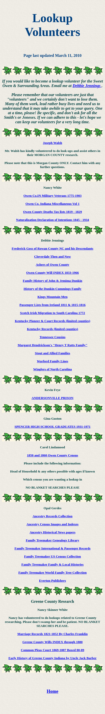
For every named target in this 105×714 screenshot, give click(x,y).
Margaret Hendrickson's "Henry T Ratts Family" (52, 345)
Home (52, 691)
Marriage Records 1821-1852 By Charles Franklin (52, 634)
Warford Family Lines (52, 361)
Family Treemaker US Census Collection (52, 556)
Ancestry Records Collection (52, 516)
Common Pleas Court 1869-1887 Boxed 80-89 (52, 650)
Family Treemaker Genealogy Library (52, 540)
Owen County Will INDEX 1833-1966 (52, 272)
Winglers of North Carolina (52, 369)
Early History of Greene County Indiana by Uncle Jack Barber (53, 658)
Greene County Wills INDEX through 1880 (52, 642)
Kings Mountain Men (52, 297)
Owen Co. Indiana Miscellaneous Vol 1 (52, 204)
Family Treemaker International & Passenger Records (52, 548)
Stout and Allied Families (52, 353)
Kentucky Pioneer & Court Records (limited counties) (52, 321)
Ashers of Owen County (52, 264)
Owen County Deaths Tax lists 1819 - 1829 (52, 212)
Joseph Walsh (52, 143)
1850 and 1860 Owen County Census (52, 455)
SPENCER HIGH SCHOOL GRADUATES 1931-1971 (53, 426)
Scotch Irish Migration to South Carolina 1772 (52, 313)
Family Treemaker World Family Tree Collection (52, 572)
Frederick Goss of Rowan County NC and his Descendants (52, 248)
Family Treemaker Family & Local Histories (52, 564)
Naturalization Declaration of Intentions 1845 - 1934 (52, 220)
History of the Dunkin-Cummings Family (53, 289)
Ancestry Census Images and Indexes (52, 524)
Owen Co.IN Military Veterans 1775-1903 (52, 195)
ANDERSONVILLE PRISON (52, 398)
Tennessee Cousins (52, 337)
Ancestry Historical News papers (52, 532)
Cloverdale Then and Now (52, 256)
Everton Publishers (52, 580)
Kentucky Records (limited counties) (52, 329)
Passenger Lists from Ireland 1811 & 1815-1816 (52, 305)
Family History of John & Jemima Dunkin (52, 281)
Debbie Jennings (87, 86)
